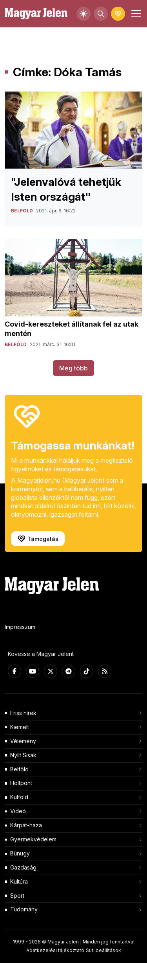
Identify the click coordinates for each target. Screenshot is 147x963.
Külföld (19, 797)
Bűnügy (20, 853)
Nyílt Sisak (23, 755)
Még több (73, 368)
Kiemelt (19, 727)
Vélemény (23, 741)
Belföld (19, 769)
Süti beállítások (103, 950)
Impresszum (20, 626)
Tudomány (24, 909)
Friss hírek (23, 713)
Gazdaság (23, 867)
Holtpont (21, 783)
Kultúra (19, 881)
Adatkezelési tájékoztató (55, 950)
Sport (17, 895)
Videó (18, 811)
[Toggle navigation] (135, 14)
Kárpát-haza (26, 825)
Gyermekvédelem (33, 839)
